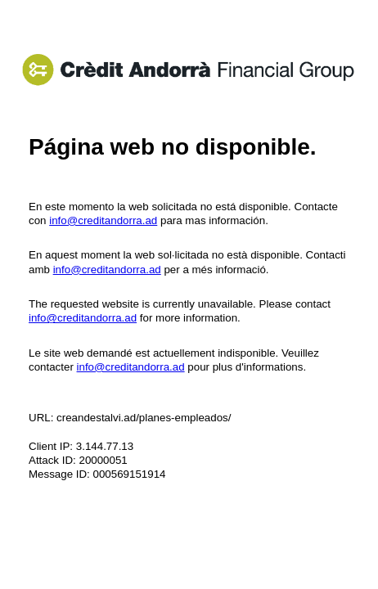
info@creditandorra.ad (103, 220)
